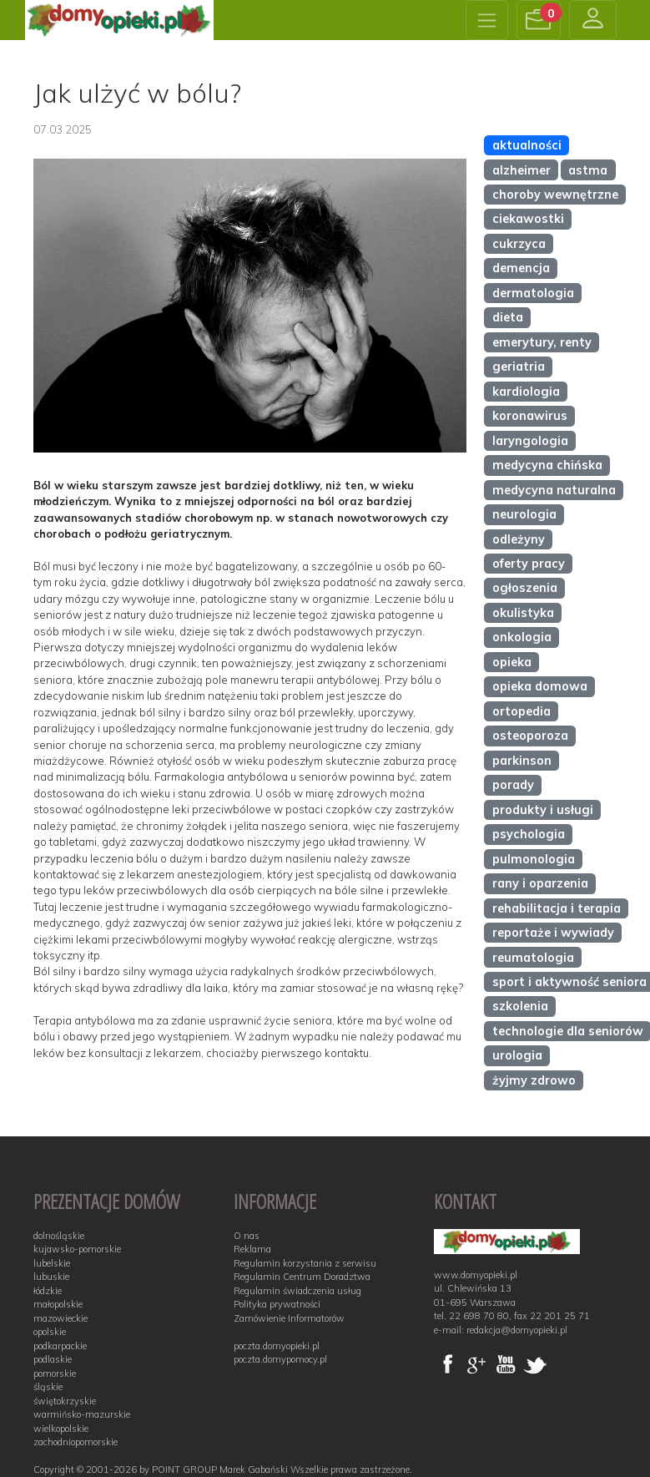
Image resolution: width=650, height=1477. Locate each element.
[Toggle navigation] (487, 20)
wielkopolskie (60, 1428)
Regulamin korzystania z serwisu (305, 1263)
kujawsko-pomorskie (77, 1249)
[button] (539, 20)
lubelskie (51, 1263)
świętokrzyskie (64, 1401)
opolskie (49, 1332)
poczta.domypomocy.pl (280, 1359)
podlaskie (52, 1359)
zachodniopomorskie (75, 1442)
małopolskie (58, 1304)
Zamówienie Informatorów (289, 1318)
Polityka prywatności (277, 1304)
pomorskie (54, 1373)
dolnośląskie (58, 1236)
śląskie (48, 1387)
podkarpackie (60, 1346)
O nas (246, 1236)
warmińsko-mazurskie (81, 1414)
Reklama (252, 1249)
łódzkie (47, 1291)
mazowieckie (60, 1318)
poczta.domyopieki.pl (277, 1346)
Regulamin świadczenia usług (297, 1291)
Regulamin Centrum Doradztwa (302, 1276)
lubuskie (51, 1276)
